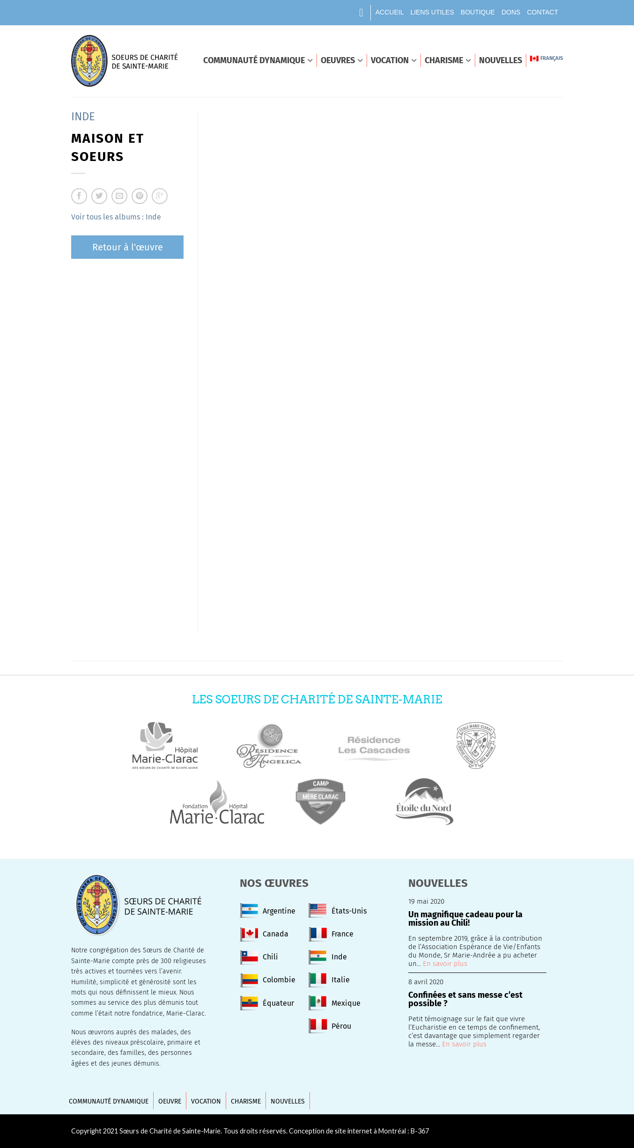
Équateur (278, 1003)
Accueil (390, 12)
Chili (270, 956)
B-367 (420, 1131)
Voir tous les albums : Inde (116, 216)
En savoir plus (445, 963)
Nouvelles (500, 60)
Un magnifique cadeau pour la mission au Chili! (465, 919)
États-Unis (349, 911)
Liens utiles (432, 12)
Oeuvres (338, 60)
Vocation (390, 60)
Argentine (279, 911)
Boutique (478, 12)
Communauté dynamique (254, 60)
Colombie (279, 979)
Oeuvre (169, 1101)
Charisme (444, 60)
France (343, 933)
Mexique (346, 1003)
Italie (341, 979)
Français (546, 58)
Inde (83, 116)
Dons (510, 12)
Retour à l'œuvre (127, 247)
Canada (275, 933)
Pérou (341, 1026)
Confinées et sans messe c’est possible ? (465, 1000)
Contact (542, 12)
